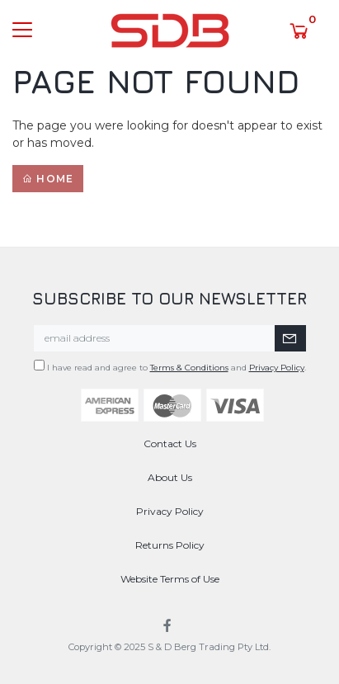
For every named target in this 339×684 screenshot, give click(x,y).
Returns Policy (170, 545)
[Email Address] (154, 338)
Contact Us (170, 443)
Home (47, 178)
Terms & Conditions (189, 367)
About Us (170, 477)
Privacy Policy (276, 367)
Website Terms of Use (169, 579)
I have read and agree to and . (170, 366)
